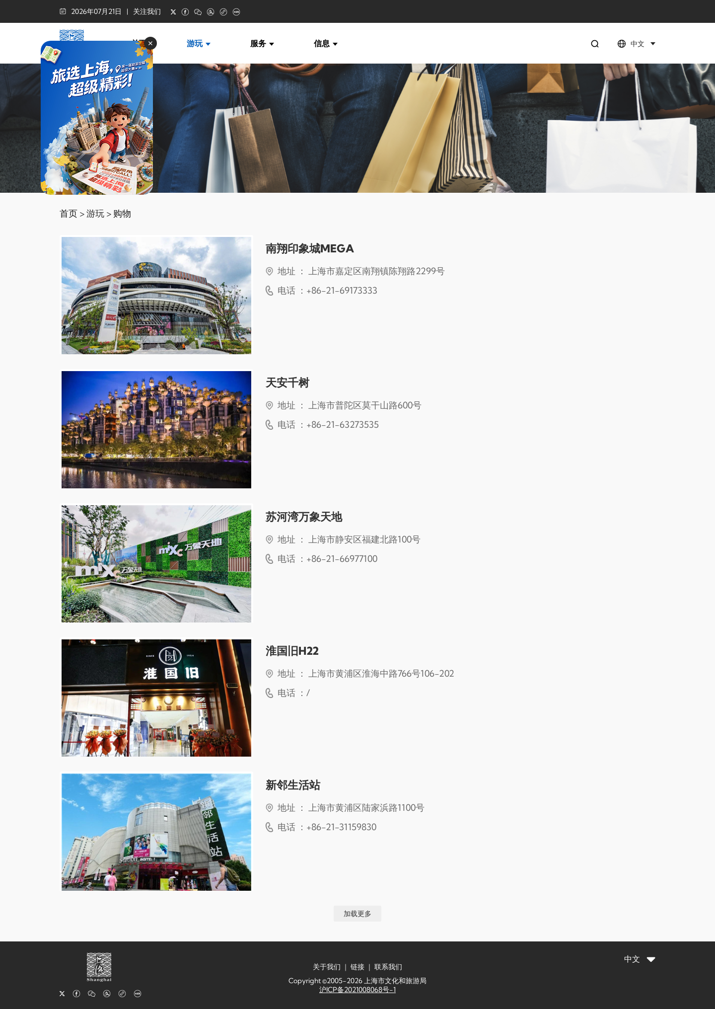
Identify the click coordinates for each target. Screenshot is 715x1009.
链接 (357, 966)
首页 (68, 213)
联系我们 (388, 966)
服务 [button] (262, 43)
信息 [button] (326, 43)
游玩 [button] (199, 43)
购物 (122, 213)
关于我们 (327, 966)
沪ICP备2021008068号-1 (357, 989)
